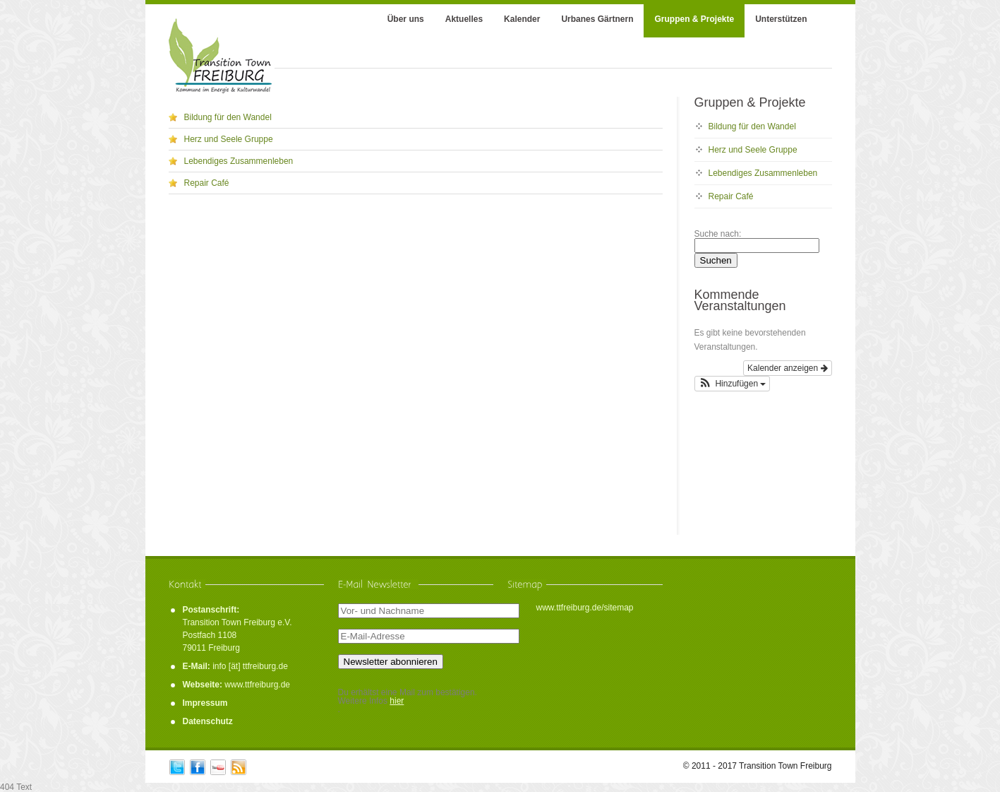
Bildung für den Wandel (228, 117)
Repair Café (206, 183)
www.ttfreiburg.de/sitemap (584, 608)
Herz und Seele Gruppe (228, 139)
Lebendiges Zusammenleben (239, 161)
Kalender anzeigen (787, 368)
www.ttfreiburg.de (257, 685)
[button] (732, 384)
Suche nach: (718, 234)
